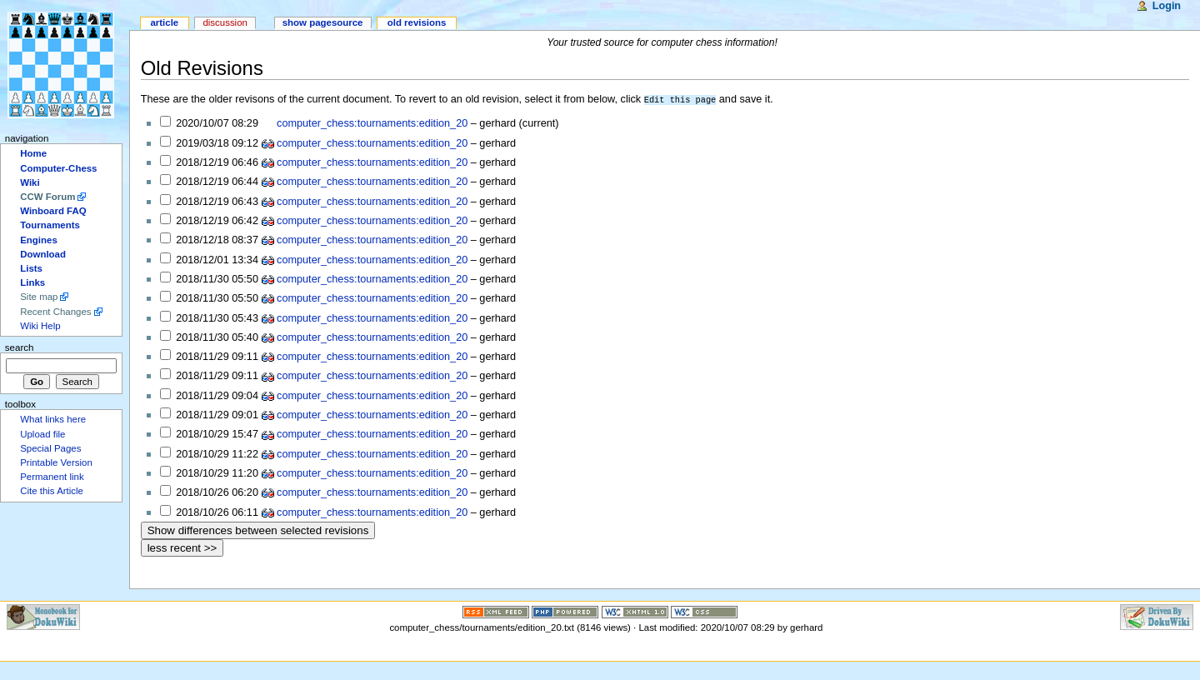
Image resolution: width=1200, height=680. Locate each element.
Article (164, 23)
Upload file (42, 434)
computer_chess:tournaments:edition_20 (372, 122)
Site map (39, 297)
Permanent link (51, 477)
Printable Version (56, 463)
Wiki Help (40, 326)
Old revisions (417, 23)
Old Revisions (202, 68)
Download (43, 254)
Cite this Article (51, 491)
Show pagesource (322, 23)
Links (32, 283)
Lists (31, 268)
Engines (39, 240)
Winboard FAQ (53, 211)
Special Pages (50, 448)
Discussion (224, 23)
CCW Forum (47, 197)
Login (1166, 6)
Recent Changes (55, 312)
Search (19, 347)
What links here (53, 419)
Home (33, 153)
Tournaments (50, 225)
